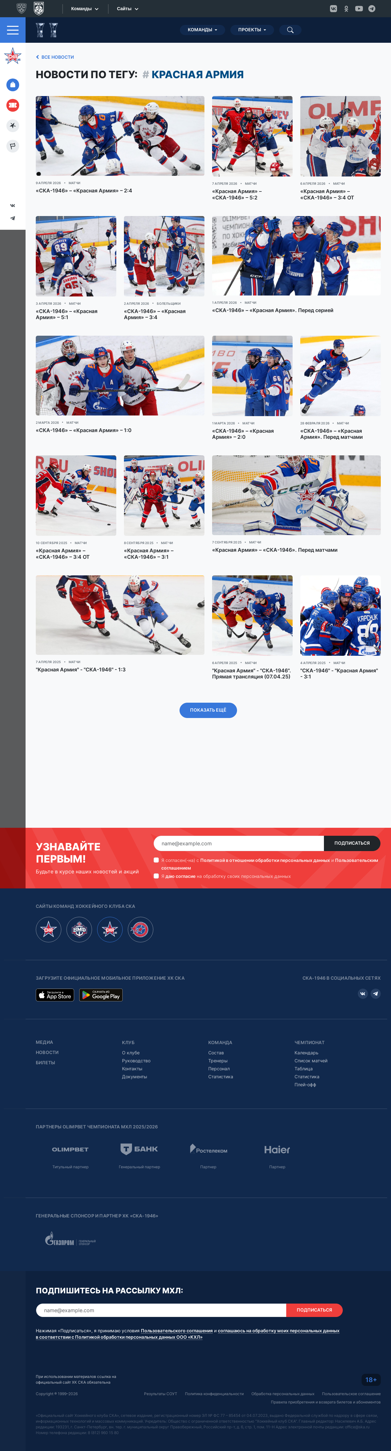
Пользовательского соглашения (177, 1313)
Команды (200, 12)
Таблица (304, 1051)
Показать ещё (208, 692)
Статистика (220, 1059)
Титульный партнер (70, 1149)
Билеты (45, 1045)
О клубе (131, 1035)
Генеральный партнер (139, 1149)
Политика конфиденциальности (214, 1376)
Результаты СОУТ (160, 1376)
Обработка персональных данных (282, 1376)
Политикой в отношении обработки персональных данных (265, 843)
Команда (220, 1025)
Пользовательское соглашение (351, 1376)
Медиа (44, 1025)
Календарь (306, 1035)
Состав (216, 1035)
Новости (47, 1035)
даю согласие (180, 859)
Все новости (54, 40)
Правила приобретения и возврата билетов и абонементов (326, 1384)
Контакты (132, 1051)
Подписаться (352, 825)
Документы (134, 1059)
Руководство (136, 1043)
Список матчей (311, 1043)
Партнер (208, 1149)
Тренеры (218, 1043)
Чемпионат (310, 1025)
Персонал (219, 1051)
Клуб (128, 1025)
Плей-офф (305, 1067)
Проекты (249, 12)
